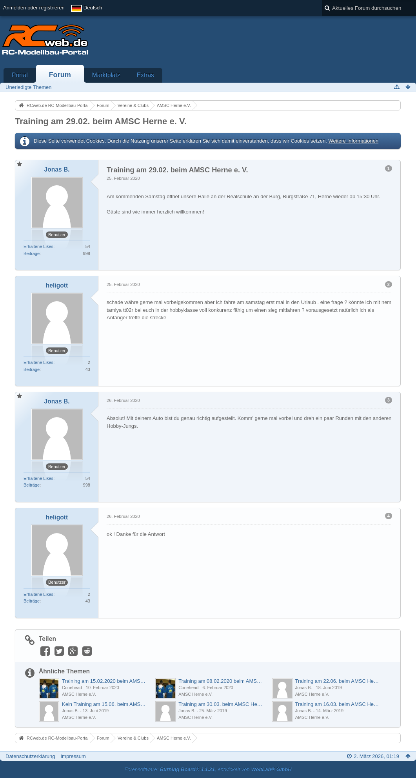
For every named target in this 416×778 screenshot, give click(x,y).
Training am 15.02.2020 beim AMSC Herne (104, 681)
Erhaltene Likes (38, 246)
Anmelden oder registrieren (34, 8)
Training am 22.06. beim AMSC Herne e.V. (337, 681)
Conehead (72, 687)
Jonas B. (303, 687)
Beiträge (32, 253)
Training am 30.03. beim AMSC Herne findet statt (220, 704)
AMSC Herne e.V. (79, 694)
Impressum (72, 756)
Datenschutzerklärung (30, 756)
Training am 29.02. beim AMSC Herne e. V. (101, 121)
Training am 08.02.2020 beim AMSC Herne (220, 681)
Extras (145, 75)
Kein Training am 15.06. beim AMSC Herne (104, 704)
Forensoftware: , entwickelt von (207, 769)
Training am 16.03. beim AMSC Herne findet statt (337, 704)
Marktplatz (106, 75)
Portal (20, 75)
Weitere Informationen (353, 141)
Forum (60, 75)
